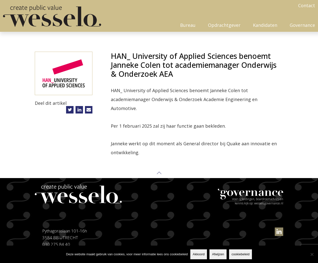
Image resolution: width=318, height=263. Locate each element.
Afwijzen (218, 254)
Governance (302, 25)
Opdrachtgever (224, 25)
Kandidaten (265, 25)
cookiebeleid (240, 254)
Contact (306, 5)
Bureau (188, 25)
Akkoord (199, 254)
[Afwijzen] (311, 254)
